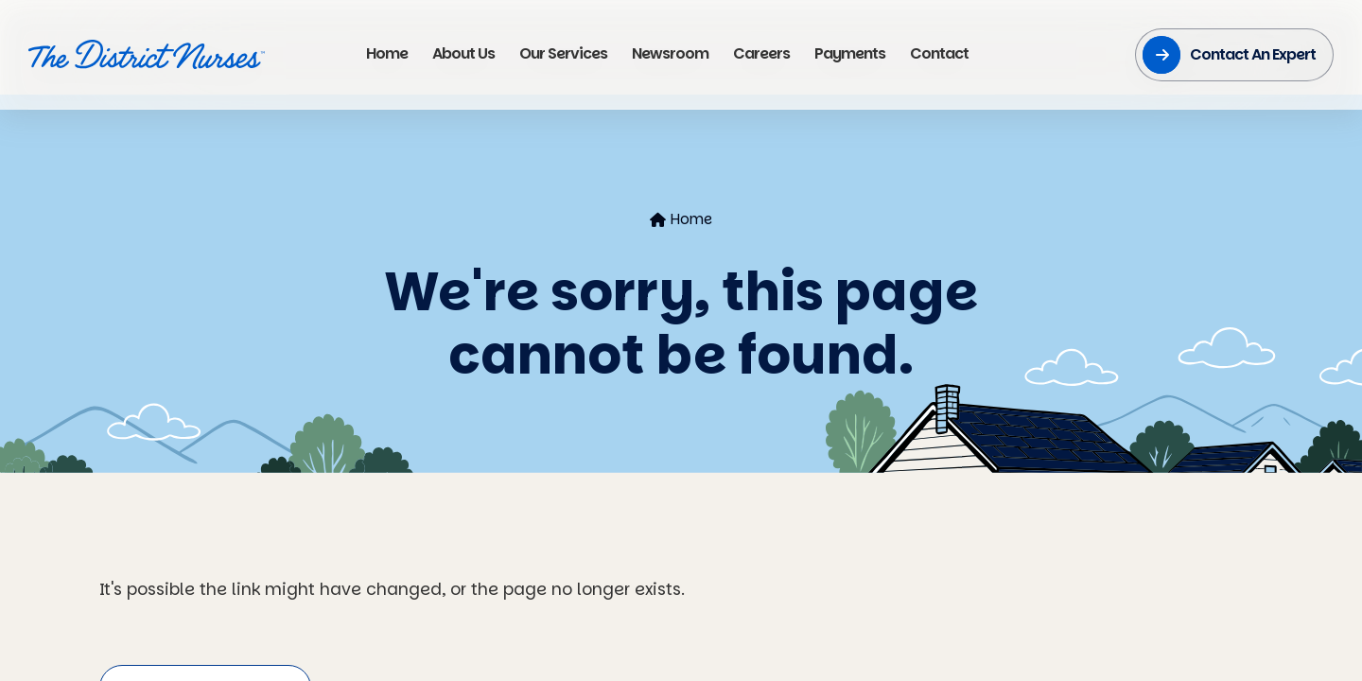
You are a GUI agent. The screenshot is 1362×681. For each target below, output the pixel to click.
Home (681, 219)
